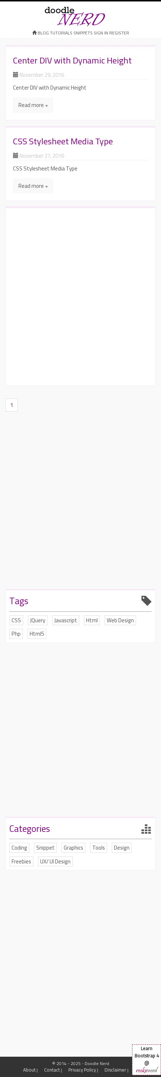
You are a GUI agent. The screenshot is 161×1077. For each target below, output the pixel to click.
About (29, 1069)
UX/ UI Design (55, 861)
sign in (101, 33)
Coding (19, 848)
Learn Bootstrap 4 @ (146, 1059)
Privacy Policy (82, 1069)
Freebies (21, 861)
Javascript (65, 620)
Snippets (83, 33)
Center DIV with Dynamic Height (72, 60)
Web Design (120, 620)
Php (16, 634)
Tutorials (61, 33)
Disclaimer (115, 1069)
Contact (52, 1069)
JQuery (37, 620)
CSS (16, 620)
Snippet (45, 848)
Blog (43, 33)
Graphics (73, 848)
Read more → (33, 105)
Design (122, 848)
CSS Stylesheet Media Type (63, 141)
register (119, 33)
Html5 (37, 634)
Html (92, 620)
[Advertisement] (80, 297)
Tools (98, 848)
